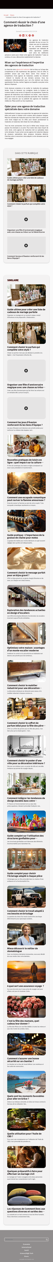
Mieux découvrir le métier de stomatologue (22, 950)
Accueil (6, 15)
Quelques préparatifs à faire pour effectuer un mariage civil (24, 1172)
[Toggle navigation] (4, 4)
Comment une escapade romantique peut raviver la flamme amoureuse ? (26, 499)
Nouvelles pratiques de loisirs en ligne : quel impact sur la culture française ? (24, 462)
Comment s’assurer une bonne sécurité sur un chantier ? (23, 1060)
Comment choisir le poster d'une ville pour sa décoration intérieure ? (26, 762)
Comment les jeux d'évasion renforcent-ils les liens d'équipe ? (25, 257)
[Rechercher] (26, 1239)
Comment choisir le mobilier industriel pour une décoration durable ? (23, 688)
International (26, 1247)
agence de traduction (23, 69)
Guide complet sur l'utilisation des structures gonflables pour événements (25, 838)
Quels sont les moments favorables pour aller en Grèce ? (25, 1097)
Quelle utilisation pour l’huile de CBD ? (24, 1135)
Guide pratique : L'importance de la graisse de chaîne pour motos (25, 536)
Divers (12, 15)
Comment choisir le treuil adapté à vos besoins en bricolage (25, 912)
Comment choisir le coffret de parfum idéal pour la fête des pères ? (25, 725)
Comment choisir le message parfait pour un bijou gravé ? (26, 574)
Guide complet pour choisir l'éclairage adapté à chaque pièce (24, 874)
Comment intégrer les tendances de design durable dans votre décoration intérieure (26, 800)
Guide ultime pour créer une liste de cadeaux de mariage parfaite (25, 179)
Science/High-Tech (26, 1253)
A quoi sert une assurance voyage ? (25, 985)
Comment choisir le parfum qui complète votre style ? (26, 205)
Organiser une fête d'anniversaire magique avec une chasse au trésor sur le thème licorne (26, 231)
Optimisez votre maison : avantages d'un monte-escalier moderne (26, 649)
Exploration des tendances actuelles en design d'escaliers (26, 611)
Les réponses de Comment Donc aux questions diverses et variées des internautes (26, 1211)
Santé (26, 1250)
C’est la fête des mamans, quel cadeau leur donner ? (23, 1022)
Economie (26, 1244)
